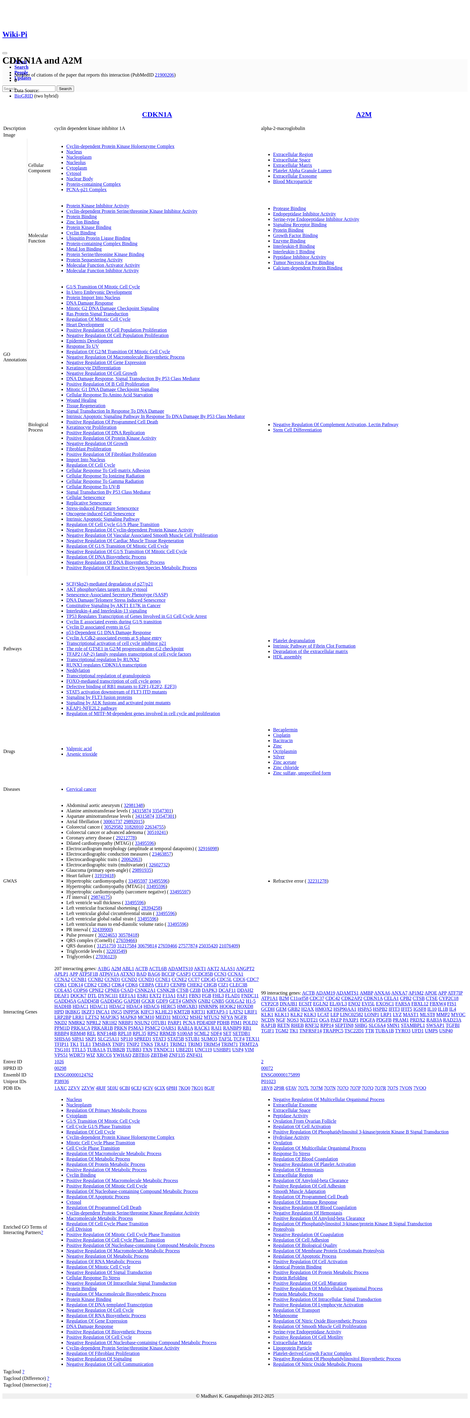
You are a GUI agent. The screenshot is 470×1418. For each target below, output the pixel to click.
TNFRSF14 (310, 1030)
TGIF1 (267, 1030)
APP (73, 974)
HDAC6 (151, 1006)
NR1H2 (109, 1022)
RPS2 (152, 1033)
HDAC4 (134, 1006)
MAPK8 (128, 1017)
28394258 (150, 908)
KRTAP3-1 (217, 1011)
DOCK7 (78, 995)
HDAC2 (117, 1006)
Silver (278, 756)
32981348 (133, 805)
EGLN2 (321, 1003)
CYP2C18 (449, 998)
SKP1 (91, 1038)
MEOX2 (180, 1017)
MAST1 (410, 1014)
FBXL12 (419, 1003)
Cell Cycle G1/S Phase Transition (98, 1126)
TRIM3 (195, 1044)
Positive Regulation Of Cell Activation (310, 1261)
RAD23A (452, 1019)
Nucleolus (76, 162)
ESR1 (142, 995)
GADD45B (88, 1001)
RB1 (246, 1028)
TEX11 (253, 1038)
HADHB (62, 1006)
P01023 (268, 1081)
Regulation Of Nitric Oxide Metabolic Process (317, 1364)
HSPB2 (380, 1009)
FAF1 (182, 995)
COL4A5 (63, 990)
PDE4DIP (206, 1022)
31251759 (106, 945)
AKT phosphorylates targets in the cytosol (106, 589)
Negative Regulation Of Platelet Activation (314, 1164)
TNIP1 (118, 1044)
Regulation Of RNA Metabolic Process (103, 1261)
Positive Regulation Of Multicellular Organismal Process (327, 1288)
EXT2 (155, 995)
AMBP (366, 992)
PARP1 (175, 1022)
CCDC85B (202, 974)
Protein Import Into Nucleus (93, 297)
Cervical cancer (81, 789)
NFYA (227, 1017)
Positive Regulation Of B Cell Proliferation (107, 384)
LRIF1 (250, 1011)
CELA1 (391, 998)
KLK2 (296, 1014)
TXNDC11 (164, 1049)
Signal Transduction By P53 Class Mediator (108, 492)
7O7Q (367, 1088)
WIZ (90, 1055)
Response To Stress (291, 1153)
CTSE (432, 998)
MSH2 (196, 1017)
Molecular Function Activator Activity (103, 265)
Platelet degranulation (294, 640)
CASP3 (183, 974)
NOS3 (293, 1019)
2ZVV (74, 1088)
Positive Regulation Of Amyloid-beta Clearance (319, 1218)
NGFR (240, 1017)
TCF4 (239, 1038)
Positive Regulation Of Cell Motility (308, 1337)
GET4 (175, 1001)
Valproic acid (79, 748)
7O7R (380, 1088)
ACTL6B (158, 968)
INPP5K (131, 1011)
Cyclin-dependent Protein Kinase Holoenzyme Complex (120, 146)
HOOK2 (227, 1006)
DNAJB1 (289, 1003)
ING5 (116, 1011)
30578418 (127, 935)
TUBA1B (384, 1030)
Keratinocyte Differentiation (93, 367)
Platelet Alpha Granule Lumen (302, 170)
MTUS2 (211, 1017)
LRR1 (78, 1017)
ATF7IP (455, 992)
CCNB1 (79, 979)
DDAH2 (245, 990)
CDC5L (224, 979)
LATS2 (236, 1011)
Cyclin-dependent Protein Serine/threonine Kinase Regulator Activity (133, 1212)
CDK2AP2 (351, 998)
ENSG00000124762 (73, 1074)
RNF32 (312, 1025)
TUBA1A (96, 1049)
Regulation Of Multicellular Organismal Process (319, 1148)
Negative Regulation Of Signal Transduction (109, 1272)
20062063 (131, 859)
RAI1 (216, 1028)
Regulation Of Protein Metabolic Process (105, 1164)
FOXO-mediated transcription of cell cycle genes (113, 681)
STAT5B (175, 1038)
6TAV (291, 1088)
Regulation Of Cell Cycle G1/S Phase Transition (112, 524)
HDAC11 (99, 1006)
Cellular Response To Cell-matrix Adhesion (108, 470)
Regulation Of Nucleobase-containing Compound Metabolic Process (132, 1191)
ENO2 (354, 1003)
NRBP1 (125, 1022)
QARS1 (169, 1028)
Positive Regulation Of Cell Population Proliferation (116, 330)
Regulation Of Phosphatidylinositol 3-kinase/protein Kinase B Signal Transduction (352, 1223)
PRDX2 (417, 1019)
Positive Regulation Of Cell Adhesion (309, 1185)
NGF (280, 1019)
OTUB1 (159, 1022)
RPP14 (326, 1025)
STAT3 (159, 1038)
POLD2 (250, 1022)
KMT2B (182, 1011)
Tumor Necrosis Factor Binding (303, 262)
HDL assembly (287, 656)
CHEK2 (195, 984)
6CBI (125, 1088)
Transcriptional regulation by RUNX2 (102, 659)
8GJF (209, 1088)
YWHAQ (122, 1055)
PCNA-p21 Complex (86, 189)
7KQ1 (197, 1088)
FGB (206, 995)
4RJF (101, 1088)
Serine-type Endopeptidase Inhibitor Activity (316, 219)
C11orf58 (299, 998)
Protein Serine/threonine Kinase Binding (105, 254)
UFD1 (418, 1030)
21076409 (228, 945)
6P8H (171, 1088)
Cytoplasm (76, 167)
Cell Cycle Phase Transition (93, 1148)
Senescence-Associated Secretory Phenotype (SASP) (117, 594)
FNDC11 (250, 995)
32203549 (115, 951)
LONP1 (371, 1014)
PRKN (120, 1028)
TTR (369, 1030)
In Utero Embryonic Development (99, 292)
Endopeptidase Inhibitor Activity (304, 213)
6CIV (148, 1088)
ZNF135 (177, 1055)
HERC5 (168, 1006)
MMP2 (443, 1014)
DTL (92, 995)
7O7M (316, 1088)
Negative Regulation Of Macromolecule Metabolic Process (123, 1250)
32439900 (101, 929)
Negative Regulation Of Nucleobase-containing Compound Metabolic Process (141, 1342)
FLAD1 (232, 995)
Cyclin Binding (81, 232)
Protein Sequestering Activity (94, 259)
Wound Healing (81, 400)
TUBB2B (116, 1049)
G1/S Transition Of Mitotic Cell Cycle (103, 286)
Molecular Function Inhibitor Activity (102, 270)
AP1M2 (416, 992)
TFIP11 (61, 1044)
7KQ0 (184, 1088)
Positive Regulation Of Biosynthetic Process (108, 1331)
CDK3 (104, 984)
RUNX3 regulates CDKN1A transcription (106, 664)
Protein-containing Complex (93, 184)
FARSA (402, 1003)
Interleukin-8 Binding (294, 246)
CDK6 (131, 984)
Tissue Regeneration (86, 405)
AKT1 (200, 968)
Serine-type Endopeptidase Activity (307, 1331)
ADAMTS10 (180, 968)
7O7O (343, 1088)
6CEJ (136, 1088)
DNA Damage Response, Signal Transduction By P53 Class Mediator (133, 378)
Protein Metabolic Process (298, 1293)
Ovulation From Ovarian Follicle (304, 1121)
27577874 (188, 945)
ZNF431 (194, 1055)
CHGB (210, 984)
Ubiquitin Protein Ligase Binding (98, 238)
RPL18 (124, 1033)
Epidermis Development (89, 340)
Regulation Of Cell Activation (302, 1126)
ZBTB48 (159, 1055)
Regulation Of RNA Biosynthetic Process (106, 1315)
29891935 (141, 870)
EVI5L (368, 1003)
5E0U (112, 1088)
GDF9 (162, 1001)
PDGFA (367, 1019)
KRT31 (199, 1011)
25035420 (208, 945)
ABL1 (128, 968)
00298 (60, 1068)
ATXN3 (127, 974)
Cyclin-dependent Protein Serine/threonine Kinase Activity (123, 1347)
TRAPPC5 (333, 1030)
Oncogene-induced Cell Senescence (100, 513)
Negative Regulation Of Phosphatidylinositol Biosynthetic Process (337, 1358)
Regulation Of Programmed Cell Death (103, 1207)
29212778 (125, 837)
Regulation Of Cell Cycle (90, 465)
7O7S (392, 1088)
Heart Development (85, 324)
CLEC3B (239, 984)
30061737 (112, 821)
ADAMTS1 (347, 992)
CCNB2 (95, 979)
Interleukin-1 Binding (294, 251)
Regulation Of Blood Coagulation (305, 1158)
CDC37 (317, 998)
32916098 (207, 848)
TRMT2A (248, 1044)
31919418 (104, 875)
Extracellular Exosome (295, 176)
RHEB (297, 1025)
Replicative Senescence (89, 502)
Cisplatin (281, 735)
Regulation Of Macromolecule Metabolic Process (113, 1153)
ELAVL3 (338, 1003)
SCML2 (202, 1033)
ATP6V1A (109, 974)
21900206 (164, 74)
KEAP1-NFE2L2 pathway (91, 708)
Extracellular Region (293, 154)
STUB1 (192, 1038)
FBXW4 (438, 1003)
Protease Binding (289, 208)
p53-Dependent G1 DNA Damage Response (108, 632)
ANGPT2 (245, 968)
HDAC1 (80, 1006)
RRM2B (167, 1033)
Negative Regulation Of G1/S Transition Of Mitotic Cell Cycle (126, 551)
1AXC (60, 1088)
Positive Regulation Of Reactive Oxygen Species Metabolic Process (131, 567)
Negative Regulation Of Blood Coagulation (314, 1207)
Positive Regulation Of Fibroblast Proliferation (111, 454)
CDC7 (252, 979)
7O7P (355, 1088)
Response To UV (82, 346)
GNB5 (218, 1001)
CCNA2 (62, 979)
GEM (281, 1009)
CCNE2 (179, 979)
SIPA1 (78, 1038)
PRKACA (80, 1028)
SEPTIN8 (344, 1025)
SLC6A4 (377, 1025)
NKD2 (60, 1022)
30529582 (113, 826)
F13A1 (169, 995)
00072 (267, 1068)
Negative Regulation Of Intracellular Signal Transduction (121, 1283)
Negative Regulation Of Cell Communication (109, 1364)
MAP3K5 (109, 1017)
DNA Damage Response (89, 303)
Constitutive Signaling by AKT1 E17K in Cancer (113, 605)
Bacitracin (283, 740)
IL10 (432, 1009)
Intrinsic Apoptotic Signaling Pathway (103, 519)
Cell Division (79, 1229)
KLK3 (310, 1014)
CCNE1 (163, 979)
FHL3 (218, 995)
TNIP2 (132, 1044)
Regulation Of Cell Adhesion (301, 1239)
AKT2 (213, 968)
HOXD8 (245, 1006)
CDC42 (333, 998)
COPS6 (80, 990)
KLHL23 (164, 1011)
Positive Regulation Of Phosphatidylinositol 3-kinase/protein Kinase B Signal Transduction (361, 1131)
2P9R (279, 1088)
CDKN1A (157, 114)
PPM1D (62, 1028)
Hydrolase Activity (291, 1137)
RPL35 (139, 1033)
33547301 (161, 810)
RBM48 (78, 1033)
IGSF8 (419, 1009)
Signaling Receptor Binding (300, 224)
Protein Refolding (290, 1277)
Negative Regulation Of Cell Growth (101, 373)
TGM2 (281, 1030)
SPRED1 (142, 1038)
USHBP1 (222, 1049)
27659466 (125, 940)
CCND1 (112, 979)
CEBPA (146, 984)
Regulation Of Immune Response (305, 1202)
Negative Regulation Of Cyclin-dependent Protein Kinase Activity (130, 529)
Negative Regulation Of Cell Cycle (100, 1310)
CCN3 (220, 974)
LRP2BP (62, 1017)
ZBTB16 (141, 1055)
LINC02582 (351, 1014)
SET (227, 1033)
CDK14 (75, 984)
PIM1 (236, 1022)
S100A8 (184, 1033)
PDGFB (384, 1019)
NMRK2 (76, 1022)
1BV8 (266, 1088)
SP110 (126, 1038)
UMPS (431, 1030)
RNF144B (107, 1033)
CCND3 (146, 979)
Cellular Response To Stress (93, 1277)
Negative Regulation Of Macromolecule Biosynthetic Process (125, 357)
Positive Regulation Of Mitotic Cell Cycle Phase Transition (123, 1234)
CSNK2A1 (145, 990)
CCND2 (129, 979)
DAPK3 (209, 990)
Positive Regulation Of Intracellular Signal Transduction (327, 1299)
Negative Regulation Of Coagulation (308, 1234)
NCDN (268, 1019)
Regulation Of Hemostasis (298, 1169)
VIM (249, 1049)
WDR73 (77, 1055)
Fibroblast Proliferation (88, 448)
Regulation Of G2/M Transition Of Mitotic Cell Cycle (118, 351)
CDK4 (118, 984)
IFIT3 (394, 1009)
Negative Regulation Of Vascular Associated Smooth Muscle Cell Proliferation (142, 535)
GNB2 (204, 1001)
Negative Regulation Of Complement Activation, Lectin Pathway (335, 424)
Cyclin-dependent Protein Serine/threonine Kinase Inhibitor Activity (132, 211)
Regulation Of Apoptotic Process (97, 1196)
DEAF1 (61, 995)
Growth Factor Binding (295, 235)
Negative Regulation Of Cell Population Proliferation (117, 335)
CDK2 (90, 984)
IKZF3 (88, 1011)
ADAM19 (325, 992)
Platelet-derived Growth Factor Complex (312, 1353)
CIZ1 (223, 984)
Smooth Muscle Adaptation (299, 1191)
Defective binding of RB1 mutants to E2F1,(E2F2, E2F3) (121, 686)
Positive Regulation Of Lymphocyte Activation (318, 1304)
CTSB (183, 990)
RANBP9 (232, 1028)
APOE (430, 992)
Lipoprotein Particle (292, 1347)
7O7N (330, 1088)
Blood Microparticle (292, 181)
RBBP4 (61, 1033)
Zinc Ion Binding (82, 221)
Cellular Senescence (85, 497)
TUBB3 (133, 1049)
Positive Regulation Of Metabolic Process (106, 1169)
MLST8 (427, 1014)
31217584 (126, 945)
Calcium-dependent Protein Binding (307, 267)
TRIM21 (178, 1044)
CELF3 (162, 984)
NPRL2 (93, 1022)
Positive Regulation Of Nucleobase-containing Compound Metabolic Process (140, 1245)
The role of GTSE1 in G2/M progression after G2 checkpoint (124, 648)
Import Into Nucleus (85, 459)
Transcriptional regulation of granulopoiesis (108, 675)
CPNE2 (96, 990)
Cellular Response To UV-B (93, 486)
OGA (324, 1019)
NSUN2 (142, 1022)
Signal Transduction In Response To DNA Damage (115, 411)
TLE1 (85, 1044)
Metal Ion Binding (84, 248)
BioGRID (23, 95)
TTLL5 (79, 1049)
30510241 (156, 832)
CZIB (195, 990)
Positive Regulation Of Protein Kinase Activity (111, 438)
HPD (59, 1011)
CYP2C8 (269, 1003)
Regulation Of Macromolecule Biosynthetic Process (116, 1293)
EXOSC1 (385, 1003)
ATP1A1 (269, 998)
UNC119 (203, 1049)
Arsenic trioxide (81, 754)
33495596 (144, 843)
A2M (364, 114)
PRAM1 (401, 1019)
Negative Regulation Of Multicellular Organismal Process (329, 1099)
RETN (283, 1025)
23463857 (161, 854)
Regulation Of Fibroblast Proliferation (103, 1353)
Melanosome (285, 1315)
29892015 (133, 821)
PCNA (189, 1022)
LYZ (397, 1014)
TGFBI (453, 1025)
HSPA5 (365, 1009)
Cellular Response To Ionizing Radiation (105, 475)
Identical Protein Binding (297, 1266)
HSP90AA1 (344, 1009)
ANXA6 (382, 992)
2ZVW (88, 1088)
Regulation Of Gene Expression (96, 1320)
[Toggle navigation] (4, 53)
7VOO (419, 1088)
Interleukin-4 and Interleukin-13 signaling (106, 610)
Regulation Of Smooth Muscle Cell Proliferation (320, 1326)
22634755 (154, 826)
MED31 (163, 1017)
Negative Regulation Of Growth (97, 443)
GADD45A (65, 1001)
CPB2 (406, 998)
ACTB (141, 968)
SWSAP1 (435, 1025)
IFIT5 (406, 1009)
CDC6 (239, 979)
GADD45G (111, 1001)
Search (21, 67)
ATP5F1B (88, 974)
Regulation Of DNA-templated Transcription (109, 1304)
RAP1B (268, 1025)
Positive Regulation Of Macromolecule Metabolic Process (122, 1180)
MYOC (458, 1014)
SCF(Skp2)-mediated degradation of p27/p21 (109, 583)
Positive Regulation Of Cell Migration (310, 1283)
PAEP (336, 1019)
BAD (141, 974)
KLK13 (282, 1014)
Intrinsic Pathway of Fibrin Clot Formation (314, 646)
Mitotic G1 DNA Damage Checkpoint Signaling (112, 389)
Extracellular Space (292, 159)
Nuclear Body (79, 178)
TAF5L (225, 1038)
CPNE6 (112, 990)
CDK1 (60, 984)
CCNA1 (235, 974)
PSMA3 (136, 1028)
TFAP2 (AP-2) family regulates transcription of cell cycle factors (128, 654)
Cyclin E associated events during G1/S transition (114, 621)
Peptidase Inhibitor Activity (299, 257)
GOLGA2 (235, 1001)
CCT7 (194, 979)
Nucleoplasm (78, 157)
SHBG (361, 1025)
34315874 (141, 810)
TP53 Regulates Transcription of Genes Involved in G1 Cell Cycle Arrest (136, 616)
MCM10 (146, 1017)
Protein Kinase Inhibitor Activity (97, 205)
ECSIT (305, 1003)
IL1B (443, 1009)
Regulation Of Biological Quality (305, 1245)
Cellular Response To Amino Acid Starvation (109, 394)
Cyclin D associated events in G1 (98, 627)
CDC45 (208, 979)
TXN (147, 1049)
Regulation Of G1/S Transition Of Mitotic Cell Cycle (117, 546)
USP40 (446, 1030)
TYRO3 (403, 1030)
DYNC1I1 (108, 995)
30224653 (107, 935)
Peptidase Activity (290, 1115)
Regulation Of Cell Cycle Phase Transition (107, 1223)
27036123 (105, 956)
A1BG (104, 968)
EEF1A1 (127, 995)
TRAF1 (161, 1044)
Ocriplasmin (285, 751)
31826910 (134, 826)
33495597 (137, 881)
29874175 (100, 897)
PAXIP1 (351, 1019)
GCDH (268, 1009)
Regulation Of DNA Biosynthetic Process (106, 556)
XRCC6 (104, 1055)
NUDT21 (309, 1019)
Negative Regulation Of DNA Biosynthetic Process (115, 562)
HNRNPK (208, 1006)
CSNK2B (166, 990)
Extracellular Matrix (292, 165)
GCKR (148, 1001)
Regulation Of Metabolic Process (98, 1158)
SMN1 (393, 1025)
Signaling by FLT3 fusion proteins (99, 697)
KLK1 (267, 1014)
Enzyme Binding (289, 240)
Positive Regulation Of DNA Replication (105, 432)
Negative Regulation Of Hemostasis (307, 1212)
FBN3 (195, 995)
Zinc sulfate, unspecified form (302, 772)
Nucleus (74, 151)
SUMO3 (209, 1038)
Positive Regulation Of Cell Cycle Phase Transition (115, 1239)
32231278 (317, 881)
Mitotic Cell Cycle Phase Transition (100, 1142)
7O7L (303, 1088)
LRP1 (385, 1014)
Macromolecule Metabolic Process (99, 1218)
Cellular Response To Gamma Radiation (105, 481)
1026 (59, 1061)
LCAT (323, 1014)
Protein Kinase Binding (88, 227)
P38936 (61, 1081)
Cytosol (73, 173)
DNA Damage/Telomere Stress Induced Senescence (115, 600)
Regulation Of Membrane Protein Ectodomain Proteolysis (328, 1250)
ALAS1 (227, 968)
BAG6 (154, 974)
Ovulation (282, 1142)
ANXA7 (399, 992)
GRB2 (294, 1009)
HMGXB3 (187, 1006)
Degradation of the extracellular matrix (310, 651)
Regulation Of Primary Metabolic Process (106, 1110)
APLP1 (61, 974)
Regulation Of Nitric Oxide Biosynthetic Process (320, 1320)
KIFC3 (147, 1011)
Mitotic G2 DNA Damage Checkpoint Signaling (112, 308)
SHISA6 (62, 1038)
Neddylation (78, 670)
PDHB (223, 1022)
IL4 (452, 1009)
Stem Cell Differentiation (297, 429)
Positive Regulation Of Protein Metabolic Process (321, 1272)
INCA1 (103, 1011)
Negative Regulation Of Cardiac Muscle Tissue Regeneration (125, 540)
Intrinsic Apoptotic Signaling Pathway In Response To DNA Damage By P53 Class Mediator (155, 416)
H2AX (307, 1009)
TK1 (74, 1044)
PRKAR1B (102, 1028)
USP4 (237, 1049)
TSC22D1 (354, 1030)
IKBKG (72, 1011)
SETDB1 (241, 1033)
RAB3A (434, 1019)
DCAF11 (227, 990)
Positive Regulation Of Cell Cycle (99, 1337)
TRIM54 (211, 1044)
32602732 (158, 864)
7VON (406, 1088)
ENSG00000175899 (280, 1074)
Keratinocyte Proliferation (91, 427)
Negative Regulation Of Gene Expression (106, 362)
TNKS (147, 1044)
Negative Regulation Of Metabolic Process (107, 1256)
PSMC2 (152, 1028)
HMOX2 (323, 1009)
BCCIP (168, 974)
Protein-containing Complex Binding (101, 243)
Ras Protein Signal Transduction (97, 313)
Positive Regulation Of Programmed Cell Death (112, 421)
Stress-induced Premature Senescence (102, 508)
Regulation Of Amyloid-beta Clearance (310, 1180)
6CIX (159, 1088)
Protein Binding (81, 216)
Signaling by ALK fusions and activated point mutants (118, 702)
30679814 (147, 945)
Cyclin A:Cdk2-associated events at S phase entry (114, 637)
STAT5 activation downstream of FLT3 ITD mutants (116, 691)
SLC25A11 (108, 1038)
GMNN (189, 1001)
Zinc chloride (286, 767)
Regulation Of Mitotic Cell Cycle (98, 319)
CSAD (127, 990)
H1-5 (251, 1001)
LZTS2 (92, 1017)
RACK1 (202, 1028)
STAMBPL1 (413, 1025)
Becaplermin (285, 729)
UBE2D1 (185, 1049)
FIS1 (451, 1003)
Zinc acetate (284, 762)
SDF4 (216, 1033)
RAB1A (185, 1028)
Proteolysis (283, 1229)
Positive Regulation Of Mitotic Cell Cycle (106, 1185)
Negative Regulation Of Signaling (99, 1358)
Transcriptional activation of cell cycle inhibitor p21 (116, 643)
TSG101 (62, 1049)
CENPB (178, 984)
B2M (284, 998)
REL (91, 1033)
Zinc (277, 745)
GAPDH (132, 1001)
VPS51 (61, 1055)
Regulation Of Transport (296, 1310)
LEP (334, 1014)
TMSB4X (101, 1044)
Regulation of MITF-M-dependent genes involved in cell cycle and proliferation (143, 713)
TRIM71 (229, 1044)
